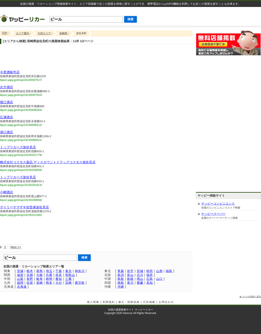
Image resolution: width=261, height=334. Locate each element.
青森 (120, 271)
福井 (149, 275)
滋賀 (20, 275)
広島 (149, 279)
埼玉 (49, 271)
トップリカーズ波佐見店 (18, 147)
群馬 (39, 271)
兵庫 (49, 275)
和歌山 (70, 275)
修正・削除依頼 (129, 302)
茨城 (20, 271)
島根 (130, 279)
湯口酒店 (6, 132)
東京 (68, 271)
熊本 (49, 282)
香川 (130, 282)
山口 (159, 279)
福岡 (20, 282)
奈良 (58, 275)
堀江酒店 (6, 102)
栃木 (30, 271)
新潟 (120, 275)
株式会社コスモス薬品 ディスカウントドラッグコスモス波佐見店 (47, 162)
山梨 (20, 279)
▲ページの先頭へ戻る (250, 296)
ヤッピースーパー (213, 213)
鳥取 (120, 279)
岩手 (130, 271)
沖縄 (120, 286)
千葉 (58, 271)
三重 (68, 279)
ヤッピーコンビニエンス (218, 203)
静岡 (49, 279)
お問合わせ (166, 302)
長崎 (39, 282)
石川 (140, 275)
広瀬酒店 (6, 117)
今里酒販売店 (10, 72)
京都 (30, 275)
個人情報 (93, 302)
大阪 (39, 275)
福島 (169, 271)
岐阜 (39, 279)
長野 (30, 279)
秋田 (149, 271)
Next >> (15, 247)
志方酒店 (6, 87)
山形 (159, 271)
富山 (130, 275)
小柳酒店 (6, 192)
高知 (149, 282)
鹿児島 (80, 282)
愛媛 (140, 282)
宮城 (140, 271)
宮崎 (68, 282)
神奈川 (80, 271)
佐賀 (30, 282)
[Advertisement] (96, 58)
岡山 (140, 279)
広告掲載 (149, 302)
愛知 (58, 279)
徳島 (120, 282)
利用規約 (109, 302)
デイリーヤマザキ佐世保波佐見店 (24, 207)
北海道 (22, 286)
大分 (58, 282)
